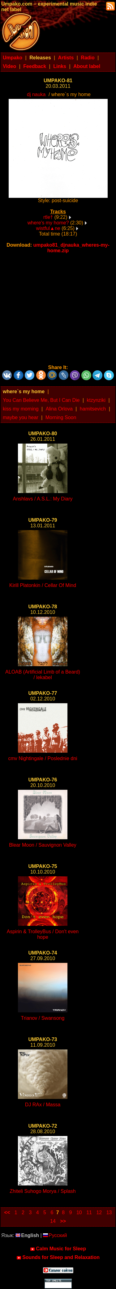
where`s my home (24, 391)
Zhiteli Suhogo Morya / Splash (42, 1191)
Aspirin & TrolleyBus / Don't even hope (43, 934)
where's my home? (48, 222)
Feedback (34, 66)
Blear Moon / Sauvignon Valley (42, 845)
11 (89, 1212)
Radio (87, 57)
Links (59, 66)
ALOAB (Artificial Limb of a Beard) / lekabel (42, 674)
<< (7, 1212)
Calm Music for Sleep (58, 1249)
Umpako (12, 57)
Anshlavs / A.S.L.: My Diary (43, 498)
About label (86, 66)
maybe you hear (20, 417)
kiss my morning (21, 408)
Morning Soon (60, 417)
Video (9, 66)
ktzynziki (96, 400)
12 (99, 1212)
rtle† (48, 217)
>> (63, 1221)
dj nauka (36, 94)
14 (53, 1221)
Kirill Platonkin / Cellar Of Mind (42, 585)
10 (79, 1212)
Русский (55, 1235)
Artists (66, 57)
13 (109, 1212)
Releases (40, 57)
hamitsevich (93, 408)
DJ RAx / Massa (43, 1104)
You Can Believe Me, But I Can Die (41, 400)
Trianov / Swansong (43, 1018)
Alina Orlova (59, 408)
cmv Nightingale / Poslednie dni (42, 758)
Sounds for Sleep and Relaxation (58, 1257)
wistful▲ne (48, 228)
